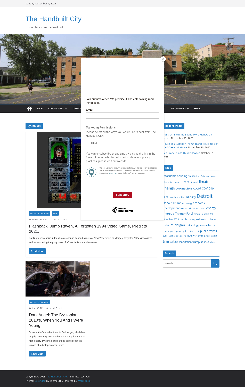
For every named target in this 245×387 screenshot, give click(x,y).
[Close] (163, 59)
